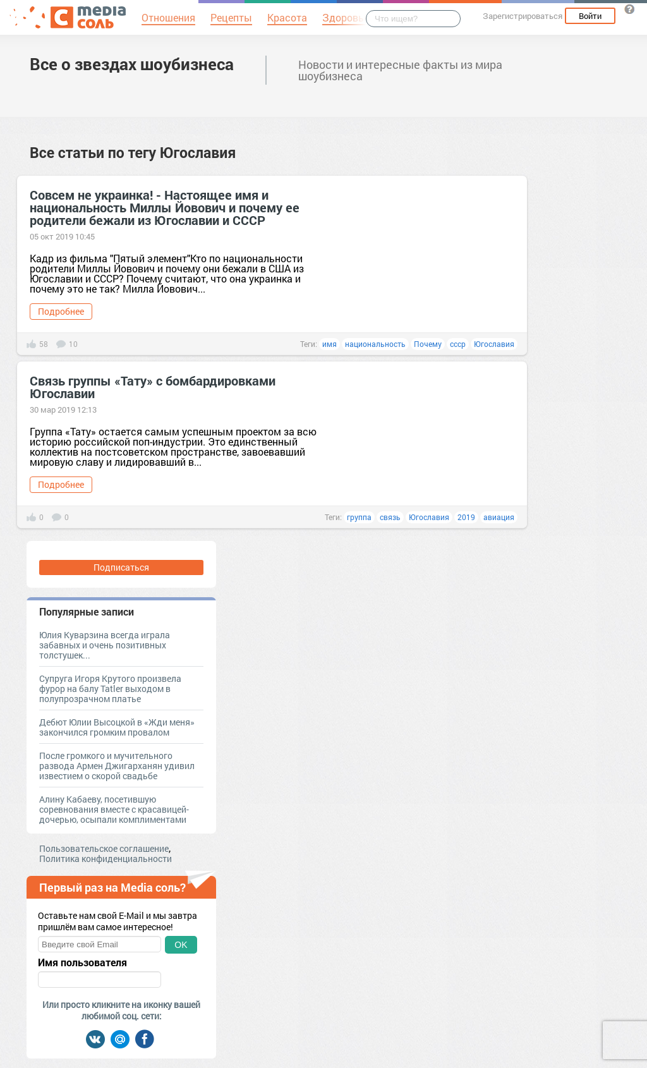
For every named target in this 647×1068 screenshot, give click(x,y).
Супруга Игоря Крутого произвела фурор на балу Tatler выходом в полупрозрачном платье (110, 688)
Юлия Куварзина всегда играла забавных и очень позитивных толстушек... (104, 645)
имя (329, 344)
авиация (498, 517)
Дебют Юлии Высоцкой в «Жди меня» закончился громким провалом (117, 727)
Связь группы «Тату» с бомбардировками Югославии (152, 386)
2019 (466, 517)
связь (390, 517)
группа (359, 517)
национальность (375, 344)
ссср (458, 344)
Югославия (494, 344)
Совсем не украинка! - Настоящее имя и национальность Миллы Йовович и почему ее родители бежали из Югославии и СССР (164, 207)
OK (180, 945)
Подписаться (121, 567)
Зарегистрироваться (522, 15)
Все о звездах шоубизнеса (132, 64)
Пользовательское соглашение (104, 848)
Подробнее (61, 311)
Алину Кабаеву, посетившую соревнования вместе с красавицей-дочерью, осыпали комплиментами (114, 809)
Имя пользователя (82, 962)
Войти (590, 15)
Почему (428, 344)
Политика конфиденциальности (105, 859)
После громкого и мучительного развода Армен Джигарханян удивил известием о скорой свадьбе (117, 765)
